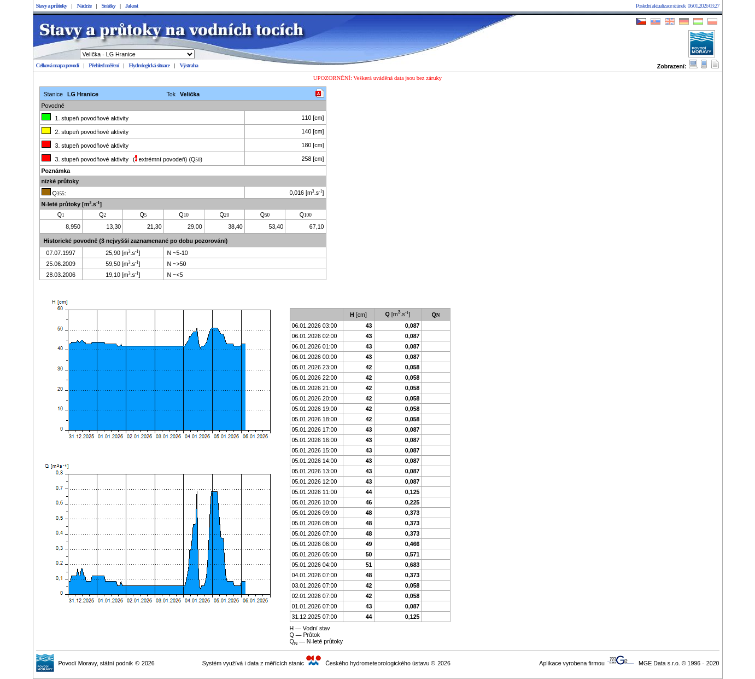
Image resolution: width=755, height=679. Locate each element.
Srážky (108, 6)
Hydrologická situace (149, 65)
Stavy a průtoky (51, 6)
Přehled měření (104, 65)
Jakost (131, 6)
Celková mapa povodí (57, 65)
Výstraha (188, 65)
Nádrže (84, 6)
